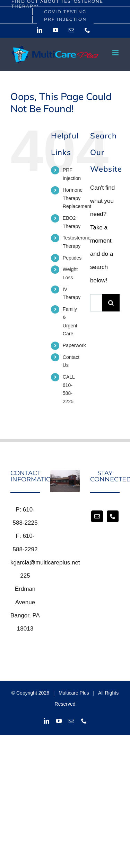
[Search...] (96, 302)
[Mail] (97, 516)
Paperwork (74, 345)
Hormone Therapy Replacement (77, 198)
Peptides (72, 258)
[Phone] (113, 516)
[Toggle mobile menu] (116, 52)
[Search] (111, 302)
